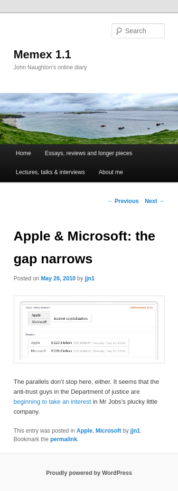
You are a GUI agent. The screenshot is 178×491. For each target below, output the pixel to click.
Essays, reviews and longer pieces (88, 153)
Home (23, 153)
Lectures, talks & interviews (50, 172)
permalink (63, 439)
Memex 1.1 (42, 54)
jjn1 (90, 278)
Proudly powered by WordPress (89, 473)
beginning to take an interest (52, 401)
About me (111, 172)
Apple (84, 430)
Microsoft (108, 430)
